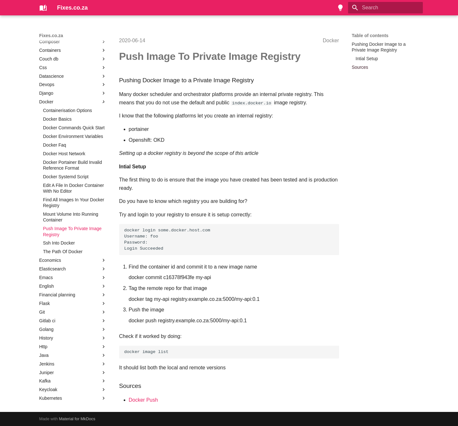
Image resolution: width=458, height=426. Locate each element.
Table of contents (370, 35)
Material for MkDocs (77, 418)
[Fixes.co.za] (43, 7)
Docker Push (143, 400)
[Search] (385, 7)
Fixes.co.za (51, 35)
